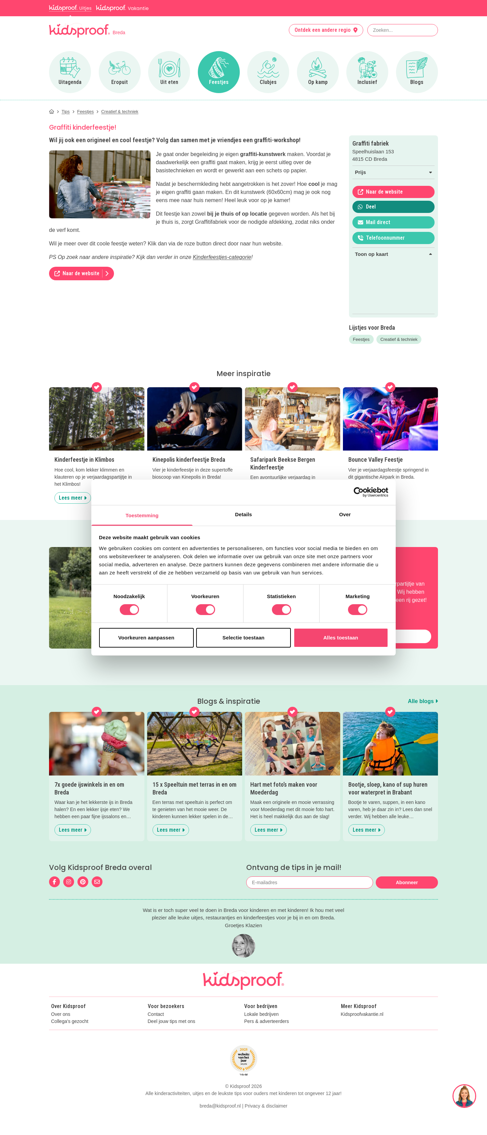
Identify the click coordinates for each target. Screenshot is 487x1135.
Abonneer (407, 882)
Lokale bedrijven (261, 1014)
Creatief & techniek (399, 339)
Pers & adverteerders (266, 1021)
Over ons (60, 1014)
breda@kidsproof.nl (220, 1106)
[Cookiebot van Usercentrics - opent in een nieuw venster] (358, 492)
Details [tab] (243, 514)
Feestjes (361, 339)
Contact (156, 1014)
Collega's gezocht (69, 1021)
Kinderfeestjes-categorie (222, 257)
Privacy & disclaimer (266, 1106)
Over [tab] (345, 514)
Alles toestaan (340, 637)
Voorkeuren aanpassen (146, 637)
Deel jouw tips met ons (171, 1021)
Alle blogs (423, 701)
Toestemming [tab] (142, 515)
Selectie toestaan (243, 637)
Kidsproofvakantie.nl (362, 1014)
